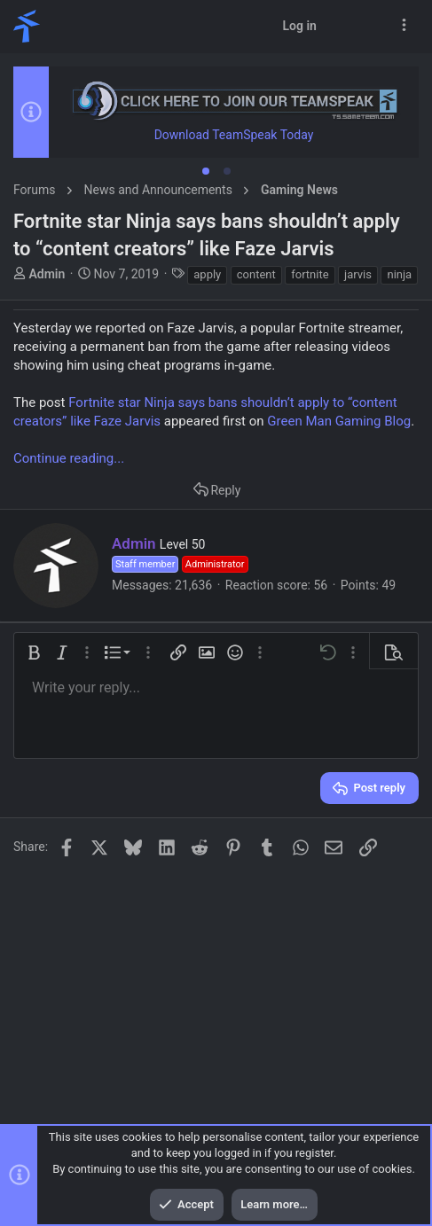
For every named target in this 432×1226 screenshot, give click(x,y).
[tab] (205, 171)
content (256, 274)
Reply (225, 490)
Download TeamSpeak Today (234, 135)
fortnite (309, 274)
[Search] (371, 26)
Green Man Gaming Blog (339, 421)
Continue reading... (68, 458)
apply (207, 274)
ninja (399, 274)
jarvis (358, 274)
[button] (33, 652)
